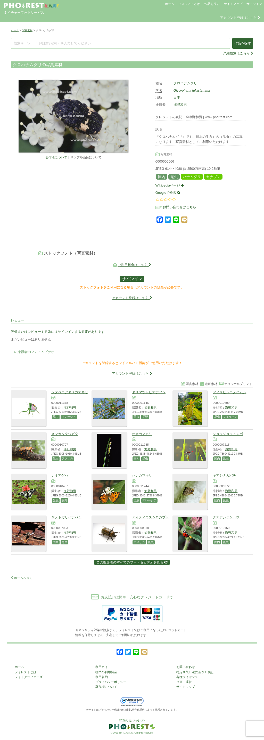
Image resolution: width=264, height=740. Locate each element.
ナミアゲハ (59, 475)
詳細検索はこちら (238, 53)
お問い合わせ (185, 667)
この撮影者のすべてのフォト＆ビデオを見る (132, 562)
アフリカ (67, 458)
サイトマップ (233, 4)
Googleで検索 (167, 193)
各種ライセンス (187, 677)
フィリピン (230, 416)
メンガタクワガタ (64, 434)
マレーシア (69, 416)
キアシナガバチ (224, 475)
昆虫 (174, 177)
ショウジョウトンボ (228, 434)
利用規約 (101, 677)
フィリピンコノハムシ (229, 392)
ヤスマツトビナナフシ (149, 392)
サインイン (254, 4)
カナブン (213, 177)
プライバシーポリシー (110, 682)
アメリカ (139, 542)
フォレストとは (189, 4)
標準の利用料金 (106, 672)
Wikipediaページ (169, 185)
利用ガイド (103, 667)
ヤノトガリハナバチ (66, 517)
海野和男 (180, 105)
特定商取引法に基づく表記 (194, 672)
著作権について (56, 157)
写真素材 (27, 30)
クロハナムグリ (185, 83)
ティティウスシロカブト (150, 517)
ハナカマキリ (142, 475)
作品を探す (212, 4)
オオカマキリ (142, 434)
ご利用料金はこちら (134, 265)
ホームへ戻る (21, 578)
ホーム (169, 4)
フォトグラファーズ (29, 677)
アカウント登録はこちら (240, 18)
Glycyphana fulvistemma (192, 90)
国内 (161, 177)
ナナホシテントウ (226, 517)
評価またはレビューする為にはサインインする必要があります (58, 332)
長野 (145, 416)
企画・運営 (184, 682)
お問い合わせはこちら (179, 207)
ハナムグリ (192, 177)
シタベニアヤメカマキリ (69, 392)
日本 (177, 97)
